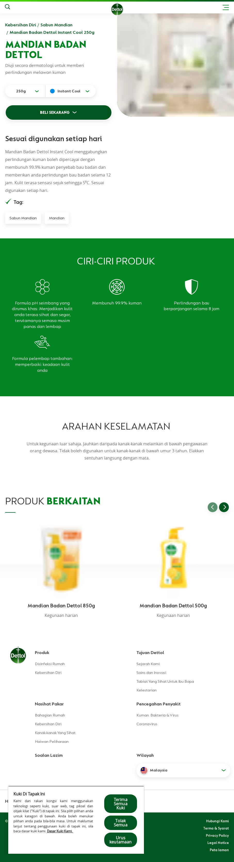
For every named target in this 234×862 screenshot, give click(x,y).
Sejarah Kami (148, 664)
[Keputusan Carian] (7, 7)
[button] (183, 770)
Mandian (56, 218)
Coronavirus (146, 724)
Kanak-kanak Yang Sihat (55, 732)
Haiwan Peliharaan (52, 741)
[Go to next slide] (224, 507)
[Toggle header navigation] (225, 7)
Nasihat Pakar (49, 703)
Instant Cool (69, 91)
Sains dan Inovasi (151, 672)
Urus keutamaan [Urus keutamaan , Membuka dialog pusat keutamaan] (120, 840)
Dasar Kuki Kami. (60, 831)
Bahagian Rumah (50, 715)
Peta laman (219, 850)
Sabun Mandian (56, 24)
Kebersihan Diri (20, 24)
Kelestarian (146, 690)
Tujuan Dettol (150, 652)
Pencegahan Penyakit (158, 703)
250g (21, 91)
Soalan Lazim (49, 755)
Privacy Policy (217, 835)
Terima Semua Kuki (120, 804)
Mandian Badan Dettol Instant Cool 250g (52, 32)
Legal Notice (218, 843)
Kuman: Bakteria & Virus (157, 715)
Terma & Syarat (216, 828)
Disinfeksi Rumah (50, 664)
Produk (42, 652)
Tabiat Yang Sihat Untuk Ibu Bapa (165, 681)
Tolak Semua (120, 823)
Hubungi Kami (217, 821)
